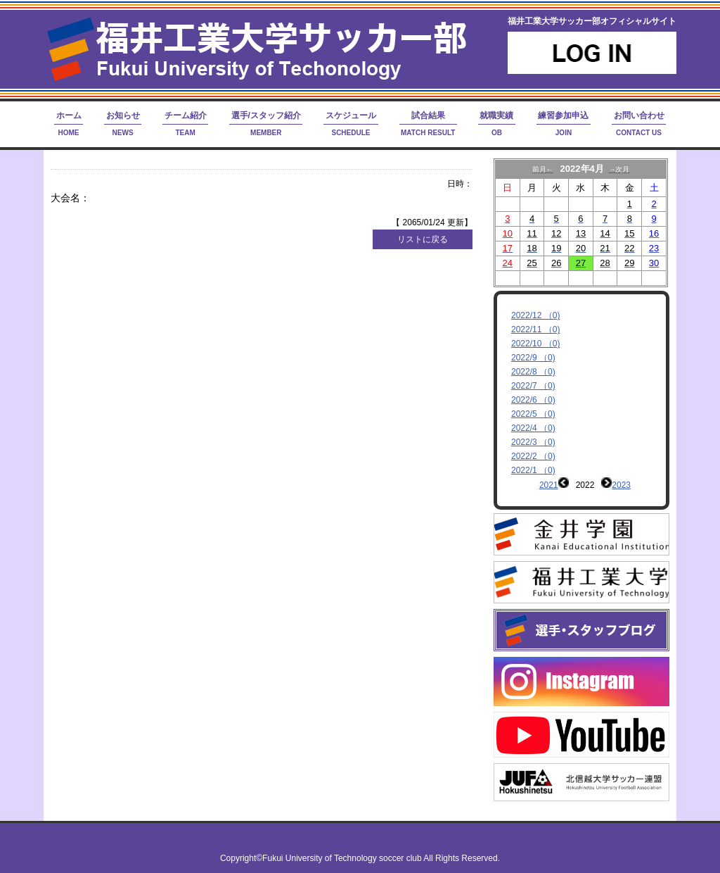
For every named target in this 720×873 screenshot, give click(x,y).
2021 (548, 485)
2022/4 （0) (533, 428)
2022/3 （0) (533, 442)
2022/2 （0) (533, 456)
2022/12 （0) (535, 315)
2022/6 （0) (533, 400)
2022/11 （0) (535, 329)
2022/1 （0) (533, 470)
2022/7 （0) (533, 386)
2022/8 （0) (533, 372)
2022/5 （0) (533, 414)
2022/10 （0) (535, 343)
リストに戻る (422, 239)
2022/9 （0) (533, 358)
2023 (621, 485)
